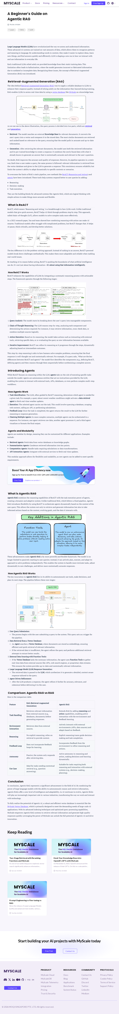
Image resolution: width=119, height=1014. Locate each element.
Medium (85, 993)
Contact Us (12, 988)
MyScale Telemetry (49, 982)
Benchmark (68, 986)
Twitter (84, 986)
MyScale (72, 92)
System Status (69, 990)
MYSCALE (12, 3)
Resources (58, 3)
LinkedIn (85, 990)
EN (33, 980)
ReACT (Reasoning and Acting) (75, 174)
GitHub (84, 978)
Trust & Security (48, 993)
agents (10, 177)
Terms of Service (107, 982)
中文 (29, 980)
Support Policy (106, 986)
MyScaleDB (46, 978)
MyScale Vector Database (17, 806)
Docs (37, 3)
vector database (58, 92)
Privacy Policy (106, 975)
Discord (85, 982)
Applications (69, 982)
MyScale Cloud (47, 975)
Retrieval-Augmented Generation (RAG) (37, 85)
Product (27, 3)
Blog (65, 978)
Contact (72, 3)
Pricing (46, 3)
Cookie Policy (106, 978)
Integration (46, 986)
